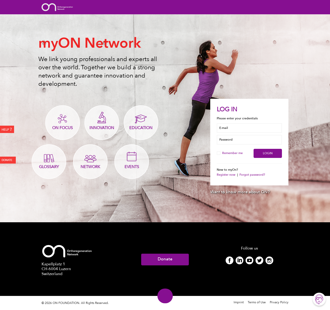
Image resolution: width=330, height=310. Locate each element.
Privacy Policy (279, 302)
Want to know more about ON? (240, 192)
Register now (226, 175)
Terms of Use (257, 302)
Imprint (239, 302)
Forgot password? (252, 175)
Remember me (230, 153)
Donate (165, 259)
